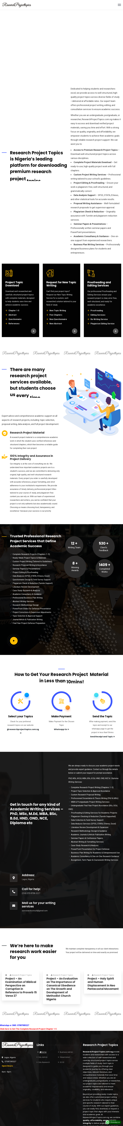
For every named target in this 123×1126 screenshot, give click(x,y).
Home (43, 1052)
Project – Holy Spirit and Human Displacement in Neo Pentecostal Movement (103, 986)
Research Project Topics (21, 977)
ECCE (62, 1062)
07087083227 (10, 1061)
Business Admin (66, 1052)
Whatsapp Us (61, 729)
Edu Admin (43, 1057)
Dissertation (65, 1057)
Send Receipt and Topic (102, 736)
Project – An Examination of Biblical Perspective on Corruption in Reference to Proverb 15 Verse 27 (21, 989)
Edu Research (44, 1062)
